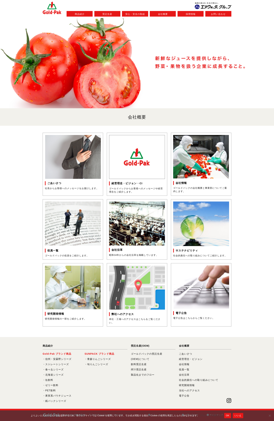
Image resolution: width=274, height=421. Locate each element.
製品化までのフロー (142, 374)
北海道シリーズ (54, 374)
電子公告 (184, 395)
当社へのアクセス (189, 390)
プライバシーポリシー (211, 415)
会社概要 (163, 14)
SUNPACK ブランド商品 (99, 353)
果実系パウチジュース (58, 395)
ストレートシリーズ (57, 364)
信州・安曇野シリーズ (58, 359)
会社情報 (184, 364)
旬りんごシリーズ (97, 364)
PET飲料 (50, 390)
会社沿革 (184, 374)
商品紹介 (80, 14)
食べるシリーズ (54, 369)
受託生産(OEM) (140, 345)
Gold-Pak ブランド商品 (57, 353)
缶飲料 (49, 380)
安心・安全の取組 (135, 14)
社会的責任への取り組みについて (198, 380)
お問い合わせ (218, 14)
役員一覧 (184, 369)
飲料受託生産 (139, 364)
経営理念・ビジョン (191, 359)
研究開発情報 (187, 385)
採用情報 (191, 14)
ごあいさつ (185, 353)
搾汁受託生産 (139, 369)
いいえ (238, 415)
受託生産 (107, 14)
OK (227, 415)
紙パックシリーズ (55, 401)
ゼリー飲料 (51, 385)
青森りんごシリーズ (99, 359)
